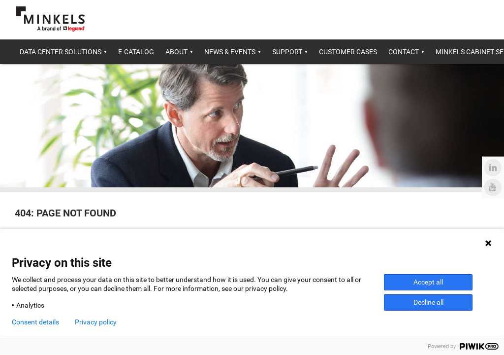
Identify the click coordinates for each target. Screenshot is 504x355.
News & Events (229, 52)
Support (287, 52)
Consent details (35, 322)
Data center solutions (60, 52)
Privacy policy (96, 322)
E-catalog (136, 52)
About (176, 52)
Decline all (428, 302)
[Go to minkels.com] (50, 19)
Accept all (428, 282)
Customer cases (348, 52)
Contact (403, 52)
